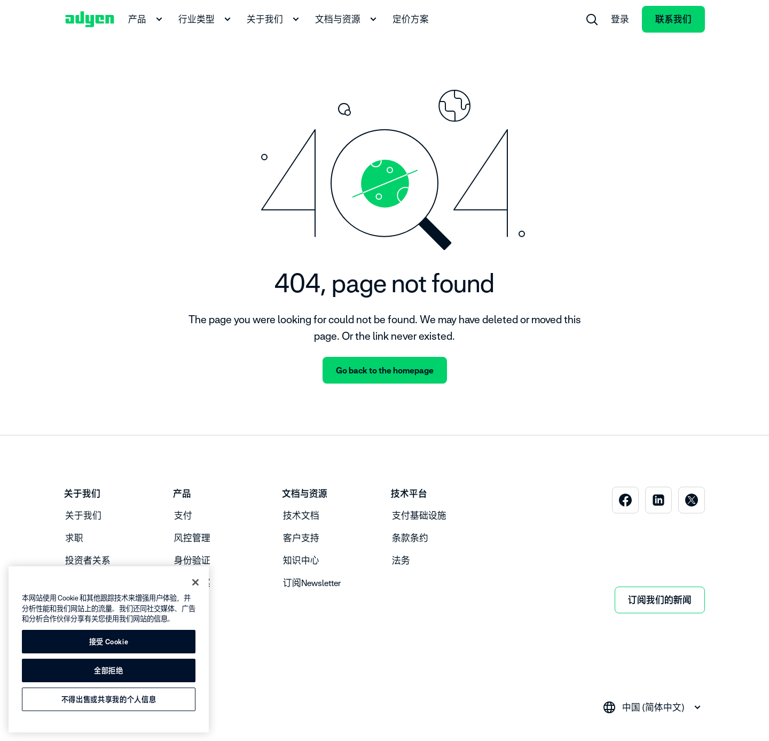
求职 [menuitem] (74, 538)
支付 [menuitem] (183, 515)
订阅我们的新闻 (660, 600)
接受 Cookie (109, 641)
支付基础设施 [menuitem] (419, 515)
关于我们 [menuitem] (274, 19)
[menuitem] (591, 19)
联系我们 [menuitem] (673, 19)
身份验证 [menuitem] (192, 560)
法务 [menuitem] (401, 560)
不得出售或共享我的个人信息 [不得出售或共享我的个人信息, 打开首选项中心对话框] (108, 699)
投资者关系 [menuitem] (88, 560)
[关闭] (195, 582)
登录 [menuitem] (620, 19)
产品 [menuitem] (147, 19)
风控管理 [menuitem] (192, 538)
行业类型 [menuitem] (206, 19)
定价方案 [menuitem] (411, 19)
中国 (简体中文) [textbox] (653, 707)
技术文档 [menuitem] (301, 515)
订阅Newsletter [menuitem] (312, 583)
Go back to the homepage (385, 370)
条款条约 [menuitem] (410, 538)
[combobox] (653, 707)
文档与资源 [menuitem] (347, 19)
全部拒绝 (108, 670)
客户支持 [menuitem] (301, 538)
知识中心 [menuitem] (301, 560)
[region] (109, 649)
